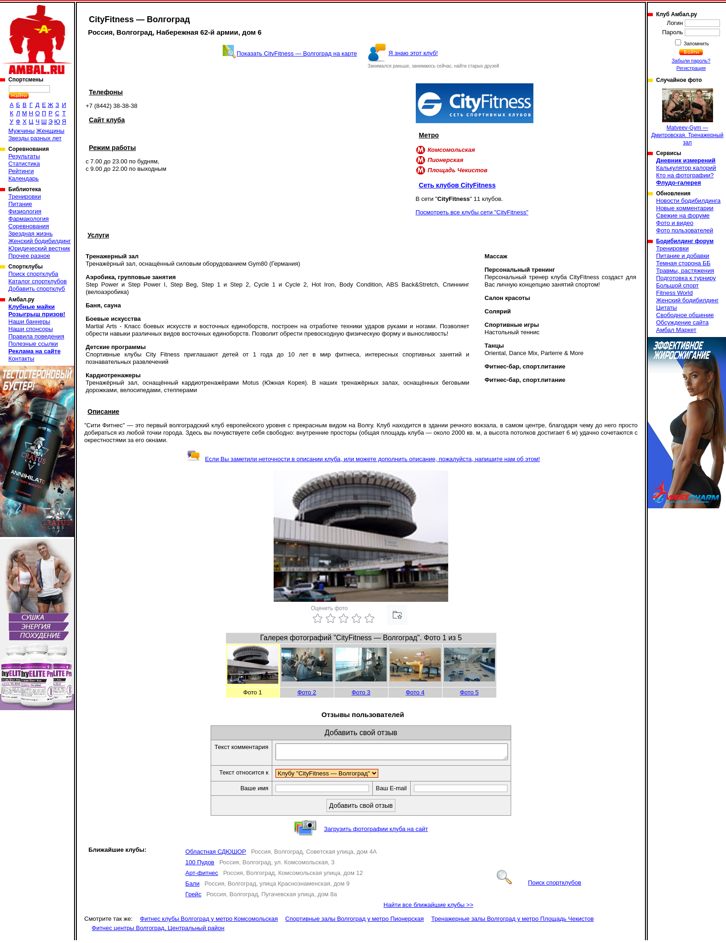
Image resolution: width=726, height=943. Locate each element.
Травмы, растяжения (685, 270)
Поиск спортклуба (33, 273)
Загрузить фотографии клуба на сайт (376, 831)
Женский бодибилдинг (39, 240)
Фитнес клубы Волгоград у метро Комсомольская (209, 921)
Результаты (24, 156)
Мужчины (21, 130)
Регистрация (691, 68)
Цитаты (666, 307)
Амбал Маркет (676, 329)
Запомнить (695, 43)
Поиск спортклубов (539, 885)
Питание (20, 203)
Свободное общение (685, 315)
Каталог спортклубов (37, 281)
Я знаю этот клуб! (413, 53)
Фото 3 (360, 692)
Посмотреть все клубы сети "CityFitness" (472, 212)
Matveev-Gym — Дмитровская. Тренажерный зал (687, 117)
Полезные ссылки (33, 343)
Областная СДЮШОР (215, 854)
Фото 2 (306, 692)
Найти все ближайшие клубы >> (428, 907)
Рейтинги (21, 171)
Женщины (50, 130)
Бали (192, 886)
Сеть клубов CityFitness (457, 185)
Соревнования (28, 226)
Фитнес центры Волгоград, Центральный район (158, 930)
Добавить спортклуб (36, 288)
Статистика (24, 163)
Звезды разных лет (35, 138)
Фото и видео (675, 222)
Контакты (21, 358)
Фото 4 (415, 692)
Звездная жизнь (30, 233)
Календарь (23, 178)
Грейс (193, 896)
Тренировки (24, 196)
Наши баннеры (29, 321)
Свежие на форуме (683, 215)
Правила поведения (36, 336)
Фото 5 (469, 692)
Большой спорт (677, 285)
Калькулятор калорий (686, 167)
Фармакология (28, 218)
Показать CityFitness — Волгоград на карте (297, 53)
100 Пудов (199, 865)
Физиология (24, 211)
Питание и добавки (682, 255)
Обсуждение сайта (682, 322)
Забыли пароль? (691, 60)
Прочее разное (29, 255)
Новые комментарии (684, 208)
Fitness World (674, 292)
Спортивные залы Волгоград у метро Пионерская (354, 921)
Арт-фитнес (201, 875)
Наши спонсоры (30, 328)
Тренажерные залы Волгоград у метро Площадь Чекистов (512, 921)
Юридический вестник (39, 248)
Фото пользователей (684, 230)
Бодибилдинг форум (684, 241)
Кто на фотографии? (685, 175)
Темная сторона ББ (683, 263)
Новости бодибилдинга (688, 200)
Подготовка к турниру (686, 278)
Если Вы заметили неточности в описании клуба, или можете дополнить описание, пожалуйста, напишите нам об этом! (363, 459)
